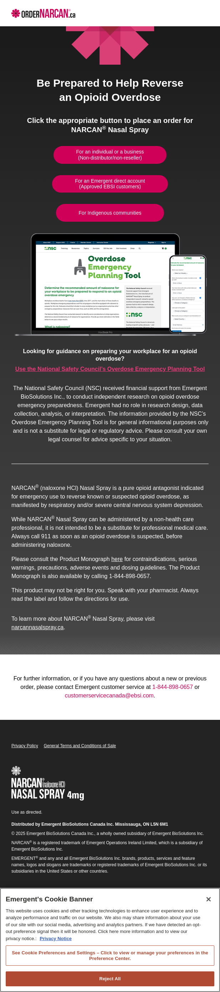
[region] (110, 940)
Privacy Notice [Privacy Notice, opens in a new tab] (56, 938)
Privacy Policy (24, 745)
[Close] (208, 899)
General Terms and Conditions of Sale (80, 745)
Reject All (110, 978)
